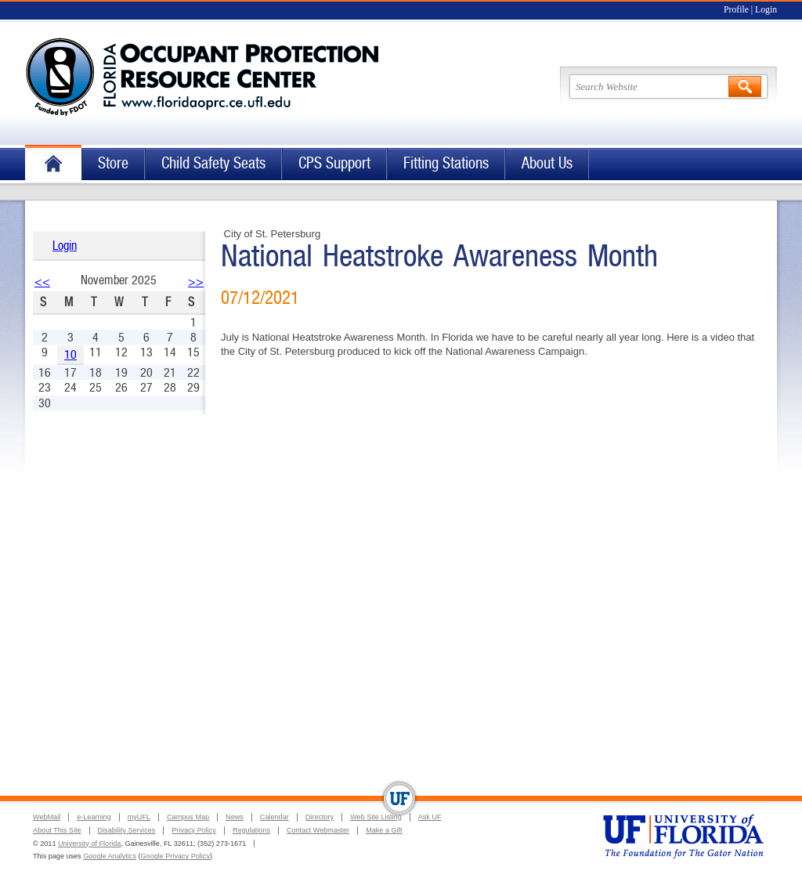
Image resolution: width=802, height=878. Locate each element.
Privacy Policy (194, 830)
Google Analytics (109, 856)
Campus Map (188, 817)
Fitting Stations (446, 163)
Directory (319, 817)
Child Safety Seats (213, 163)
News (235, 817)
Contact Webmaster (318, 830)
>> (196, 281)
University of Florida (89, 843)
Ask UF (430, 817)
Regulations (251, 830)
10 (70, 354)
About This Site (57, 830)
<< (42, 281)
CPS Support (334, 163)
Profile (736, 10)
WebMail (46, 817)
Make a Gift (384, 830)
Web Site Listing (376, 817)
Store (113, 163)
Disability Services (127, 830)
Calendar (274, 817)
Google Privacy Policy (175, 856)
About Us (547, 163)
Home (53, 164)
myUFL (139, 817)
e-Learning (93, 817)
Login (766, 10)
